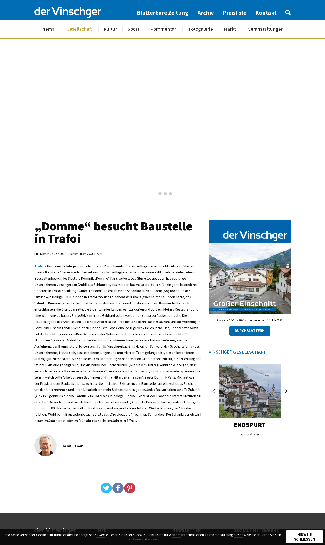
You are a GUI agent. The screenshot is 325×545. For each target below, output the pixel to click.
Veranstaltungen (266, 29)
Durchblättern (250, 330)
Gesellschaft (79, 29)
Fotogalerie (201, 29)
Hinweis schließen (304, 537)
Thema (47, 29)
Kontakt (266, 12)
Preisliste (234, 12)
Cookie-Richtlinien (149, 534)
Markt (230, 29)
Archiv (206, 12)
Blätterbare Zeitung (162, 12)
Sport (133, 29)
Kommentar (163, 29)
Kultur (110, 29)
